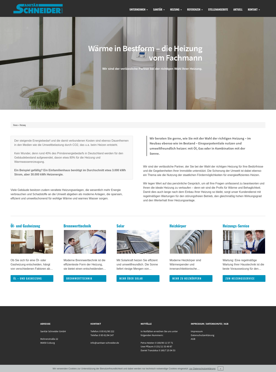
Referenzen (195, 9)
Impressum (197, 331)
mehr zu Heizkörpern (187, 278)
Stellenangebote (218, 9)
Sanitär (159, 9)
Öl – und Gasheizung (27, 278)
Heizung (176, 9)
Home (15, 124)
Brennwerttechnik (79, 278)
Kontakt (254, 9)
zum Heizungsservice (240, 278)
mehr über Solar (131, 278)
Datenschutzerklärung (202, 335)
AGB (193, 338)
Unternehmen (139, 9)
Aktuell (238, 9)
